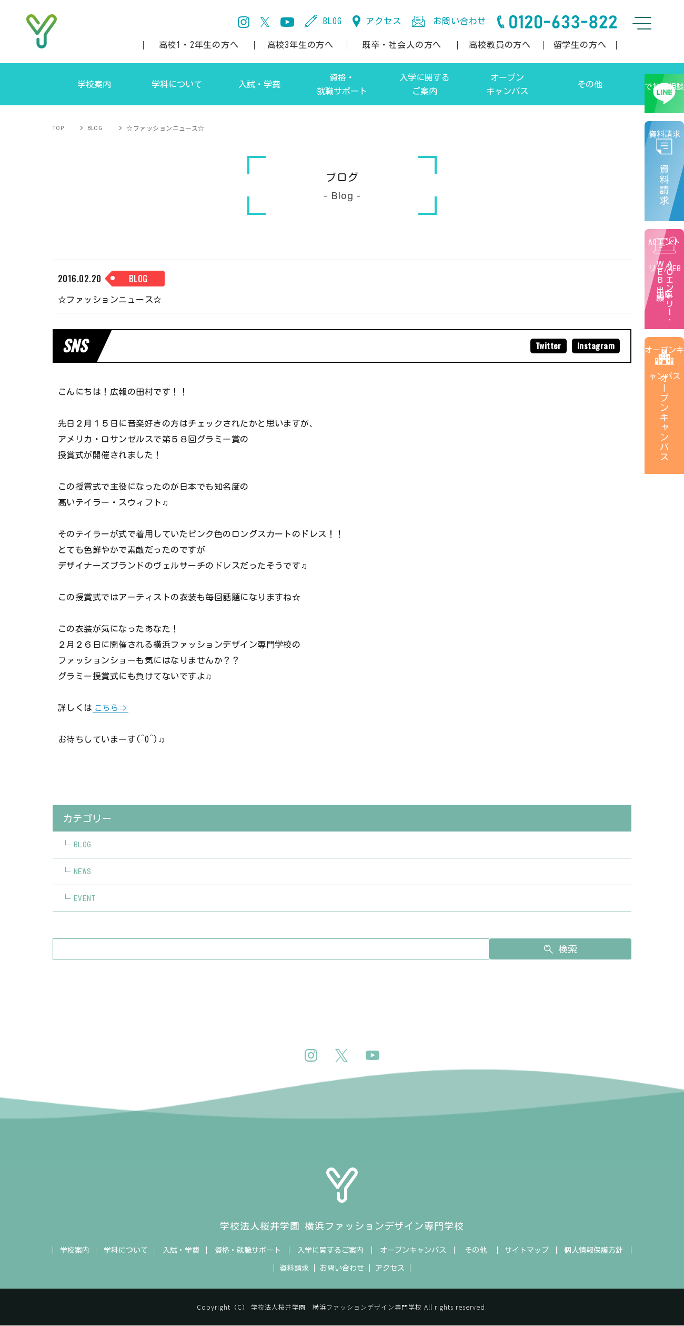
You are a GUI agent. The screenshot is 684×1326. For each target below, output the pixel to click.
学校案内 (74, 1250)
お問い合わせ (459, 21)
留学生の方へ (580, 45)
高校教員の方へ (500, 45)
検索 (579, 949)
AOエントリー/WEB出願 (666, 302)
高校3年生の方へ (300, 45)
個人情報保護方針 (593, 1250)
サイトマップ (527, 1250)
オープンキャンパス (666, 437)
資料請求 (668, 194)
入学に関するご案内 (330, 1250)
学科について (126, 1250)
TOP (59, 127)
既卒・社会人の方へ (401, 45)
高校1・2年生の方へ (199, 45)
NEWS (83, 872)
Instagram (595, 346)
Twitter (546, 346)
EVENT (85, 899)
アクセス (383, 21)
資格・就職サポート (248, 1250)
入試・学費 (181, 1250)
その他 (476, 1250)
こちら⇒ (111, 708)
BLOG (332, 21)
